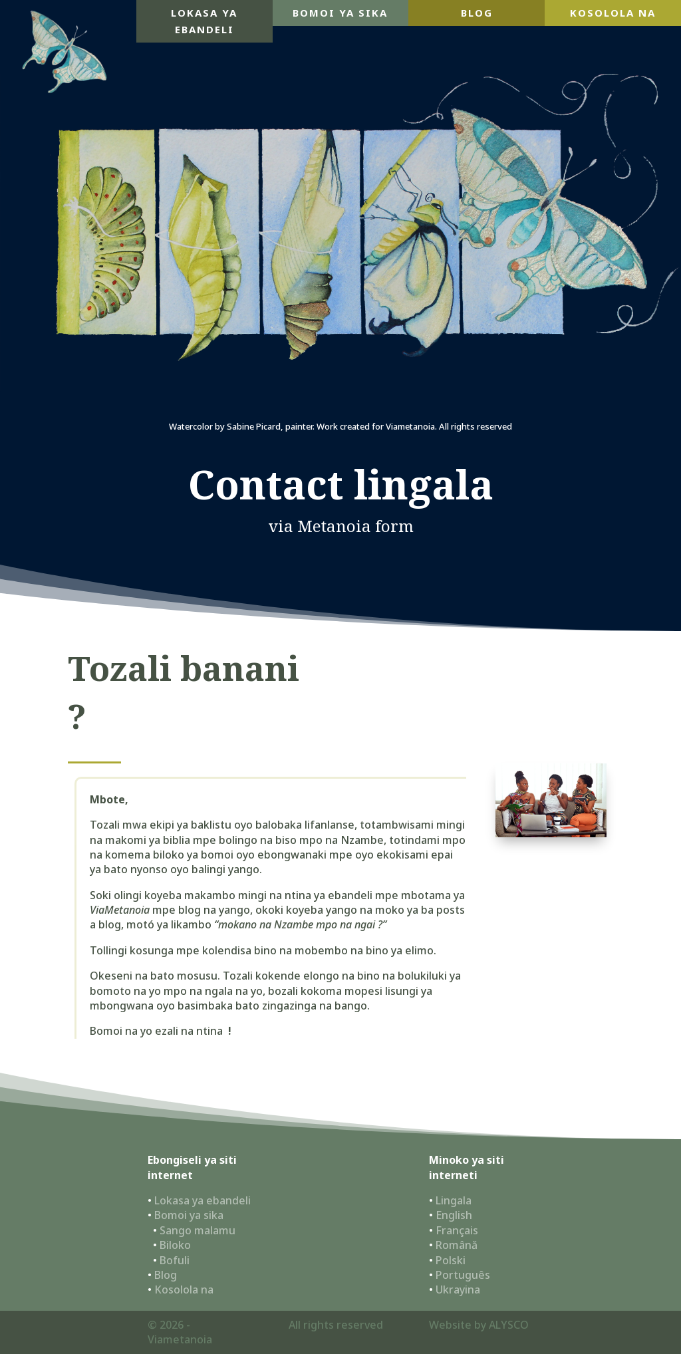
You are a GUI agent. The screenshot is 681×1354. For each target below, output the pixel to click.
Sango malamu (197, 1230)
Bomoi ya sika (340, 12)
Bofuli (175, 1260)
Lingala (454, 1200)
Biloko (175, 1245)
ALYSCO (509, 1324)
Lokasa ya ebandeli (204, 21)
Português (463, 1275)
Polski (451, 1260)
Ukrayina (458, 1289)
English (454, 1215)
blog (477, 12)
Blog (165, 1275)
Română (456, 1245)
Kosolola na (613, 12)
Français (457, 1230)
